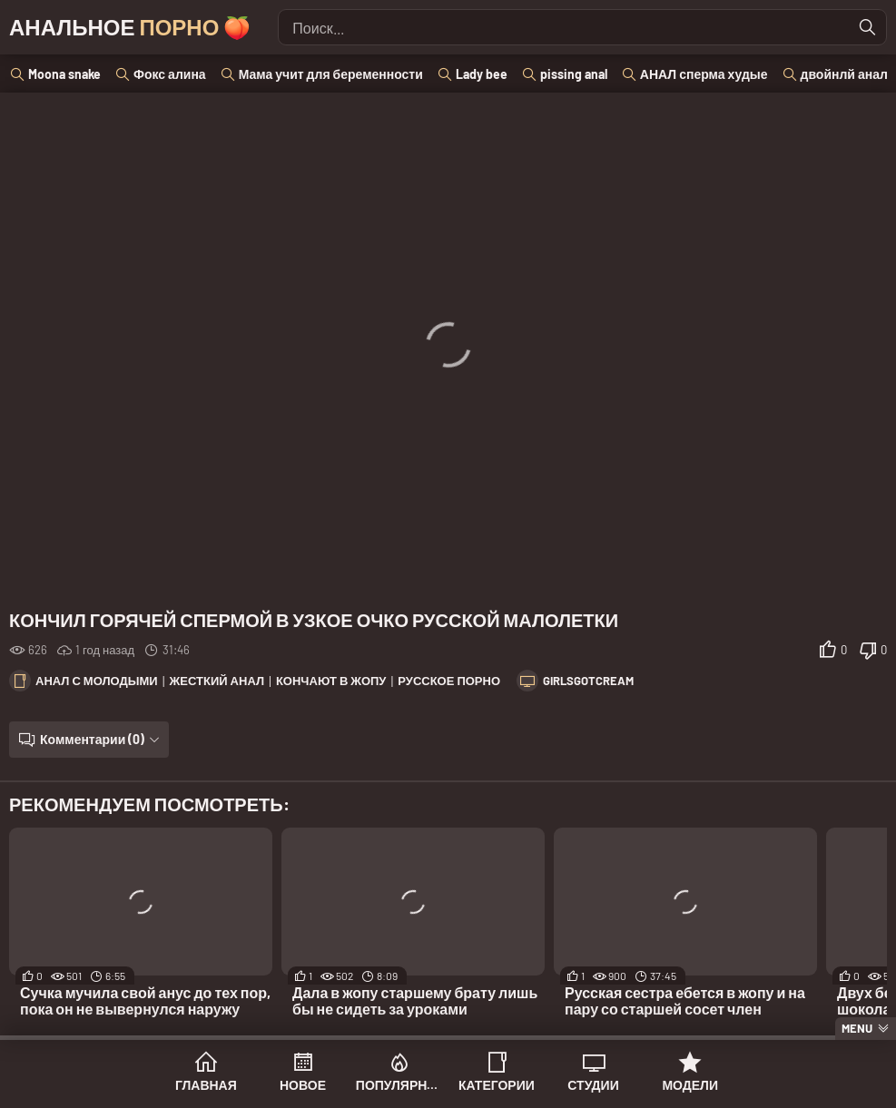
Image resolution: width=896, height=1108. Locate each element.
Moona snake (64, 74)
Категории (496, 1085)
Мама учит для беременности (331, 74)
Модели (690, 1085)
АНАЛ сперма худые (704, 74)
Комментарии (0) (92, 739)
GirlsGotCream (588, 680)
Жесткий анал (217, 680)
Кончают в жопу (331, 680)
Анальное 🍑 (130, 27)
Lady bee (481, 74)
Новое (303, 1085)
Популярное (400, 1085)
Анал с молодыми (96, 680)
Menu (857, 1028)
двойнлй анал (844, 74)
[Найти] (868, 27)
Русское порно (449, 680)
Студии (592, 1085)
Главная (206, 1085)
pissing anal (573, 74)
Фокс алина (169, 74)
